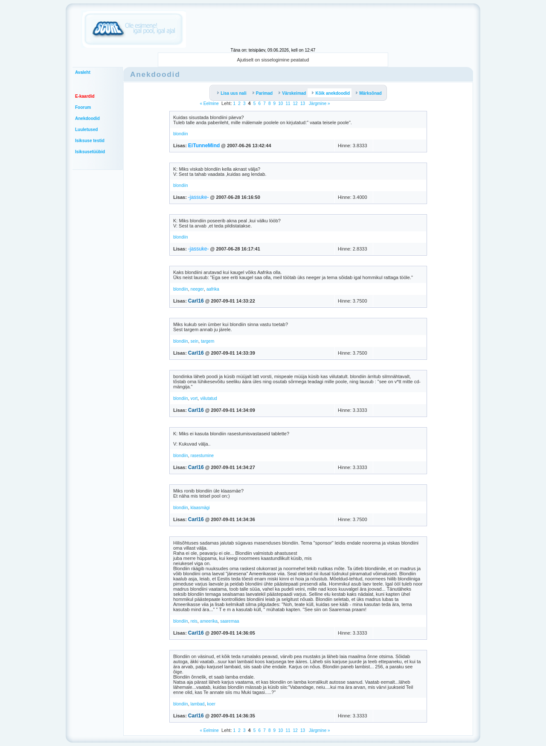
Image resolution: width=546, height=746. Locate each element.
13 (302, 103)
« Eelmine (209, 103)
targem (207, 341)
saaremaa (229, 621)
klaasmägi (200, 507)
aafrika (212, 289)
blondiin (180, 133)
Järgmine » (319, 103)
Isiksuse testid (90, 140)
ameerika (209, 621)
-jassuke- (198, 197)
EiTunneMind (204, 146)
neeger (197, 289)
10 (280, 103)
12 (295, 103)
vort (194, 398)
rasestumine (202, 455)
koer (211, 704)
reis (194, 621)
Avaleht (82, 72)
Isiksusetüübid (90, 151)
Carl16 (196, 301)
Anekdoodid (87, 118)
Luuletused (86, 129)
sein (194, 341)
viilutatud (208, 398)
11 (288, 103)
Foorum (83, 107)
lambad (198, 704)
